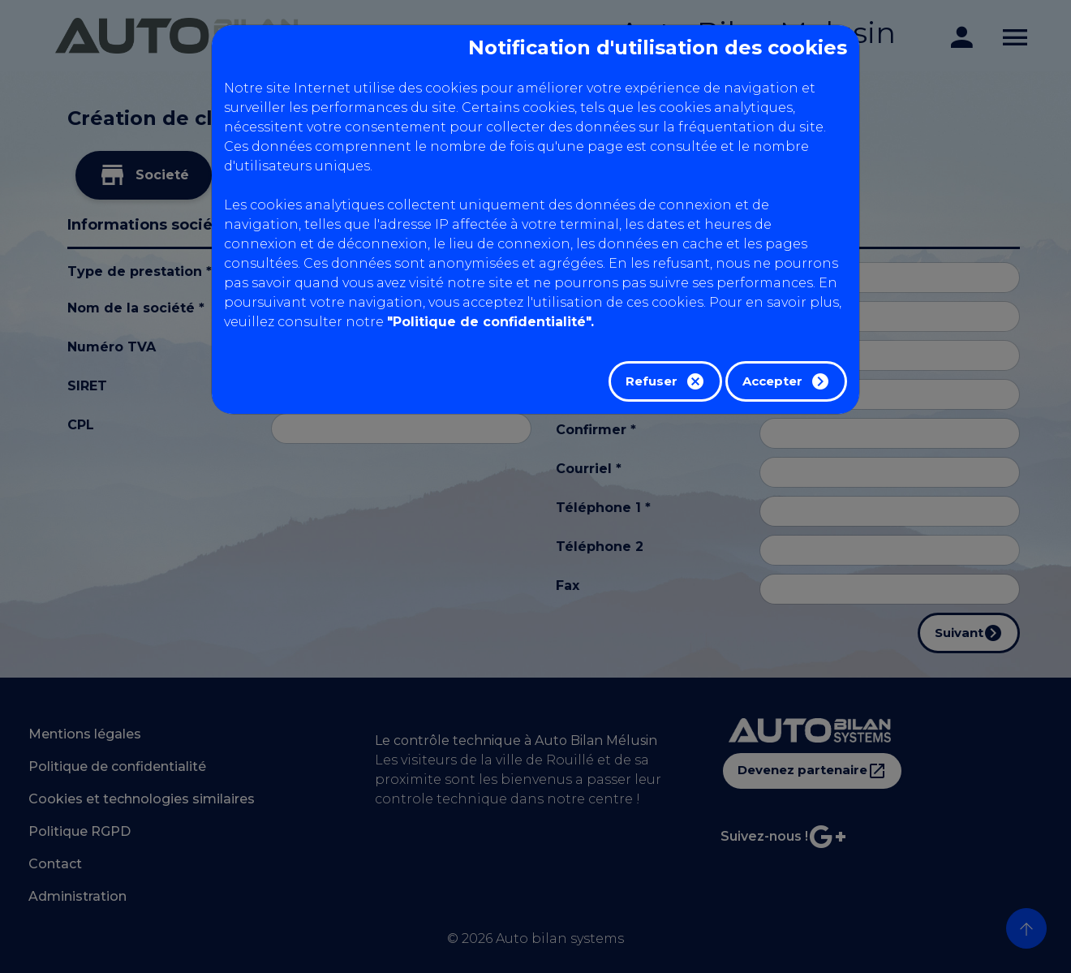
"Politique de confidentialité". (490, 321)
